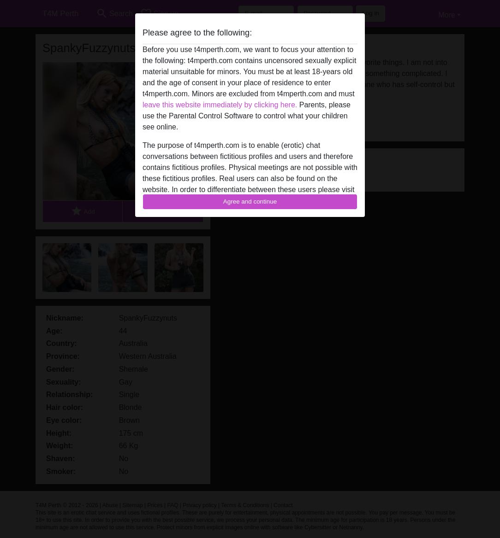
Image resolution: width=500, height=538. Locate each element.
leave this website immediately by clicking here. (220, 105)
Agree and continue (250, 201)
